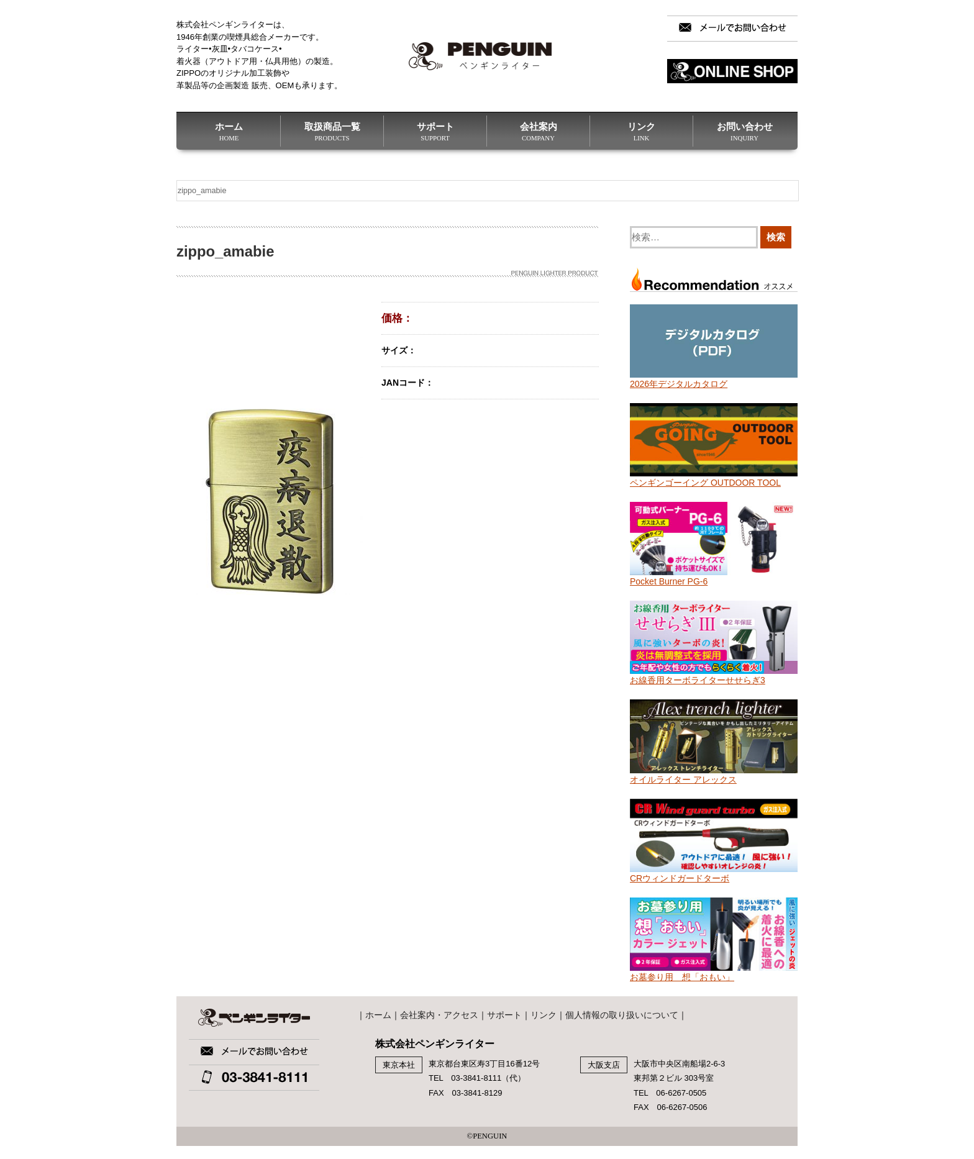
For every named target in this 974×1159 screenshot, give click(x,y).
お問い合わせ (744, 131)
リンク (641, 131)
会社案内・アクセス (439, 1015)
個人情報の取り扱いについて (621, 1015)
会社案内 (538, 131)
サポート (435, 131)
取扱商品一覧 (332, 131)
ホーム (229, 131)
